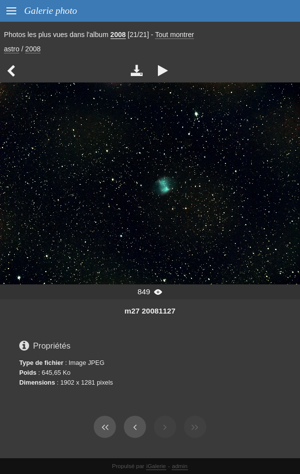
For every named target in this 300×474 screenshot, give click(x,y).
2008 (118, 35)
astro (11, 49)
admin (180, 466)
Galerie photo (50, 10)
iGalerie (156, 466)
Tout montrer (174, 35)
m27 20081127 (149, 311)
